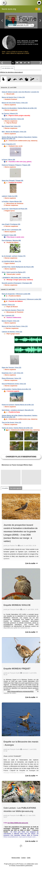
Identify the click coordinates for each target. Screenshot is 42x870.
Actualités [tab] (5, 488)
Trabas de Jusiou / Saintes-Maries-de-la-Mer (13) (17, 428)
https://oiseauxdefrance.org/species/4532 (20, 691)
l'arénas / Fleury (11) (8, 304)
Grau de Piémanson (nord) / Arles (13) (14, 384)
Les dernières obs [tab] (7, 68)
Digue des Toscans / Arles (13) (11, 367)
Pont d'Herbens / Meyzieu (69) (11, 240)
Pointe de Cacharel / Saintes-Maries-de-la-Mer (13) (18, 404)
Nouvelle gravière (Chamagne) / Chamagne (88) (17, 283)
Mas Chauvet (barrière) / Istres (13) (13, 119)
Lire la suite (31, 563)
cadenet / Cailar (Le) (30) (9, 196)
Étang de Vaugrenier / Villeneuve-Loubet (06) (16, 294)
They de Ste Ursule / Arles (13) (11, 422)
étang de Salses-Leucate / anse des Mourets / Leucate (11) (20, 92)
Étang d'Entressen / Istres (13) (11, 378)
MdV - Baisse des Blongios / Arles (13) (14, 131)
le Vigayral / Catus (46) (9, 235)
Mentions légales (16, 857)
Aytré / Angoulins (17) (9, 144)
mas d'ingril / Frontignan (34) (11, 224)
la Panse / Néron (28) (8, 159)
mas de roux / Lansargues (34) (11, 229)
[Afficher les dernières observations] (11, 72)
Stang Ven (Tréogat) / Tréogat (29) (12, 180)
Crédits (28, 857)
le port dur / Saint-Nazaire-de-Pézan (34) (14, 209)
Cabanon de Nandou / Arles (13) (12, 332)
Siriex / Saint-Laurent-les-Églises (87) (13, 272)
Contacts (23, 857)
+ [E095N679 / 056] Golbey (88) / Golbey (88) (16, 277)
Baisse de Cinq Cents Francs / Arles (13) (15, 103)
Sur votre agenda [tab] (15, 488)
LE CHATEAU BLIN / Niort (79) (11, 261)
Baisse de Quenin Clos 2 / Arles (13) (13, 97)
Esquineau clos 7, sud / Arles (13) (12, 373)
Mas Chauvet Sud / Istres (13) (11, 126)
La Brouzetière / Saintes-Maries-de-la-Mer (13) (16, 389)
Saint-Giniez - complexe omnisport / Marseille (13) (17, 410)
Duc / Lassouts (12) (8, 315)
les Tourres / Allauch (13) (10, 113)
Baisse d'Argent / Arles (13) (10, 321)
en (39, 9)
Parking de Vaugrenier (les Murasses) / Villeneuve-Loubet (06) (21, 299)
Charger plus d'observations (21, 457)
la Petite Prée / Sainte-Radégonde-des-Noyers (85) (18, 267)
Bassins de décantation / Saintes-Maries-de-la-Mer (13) (19, 108)
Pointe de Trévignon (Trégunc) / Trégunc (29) (16, 165)
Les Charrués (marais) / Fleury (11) (13, 310)
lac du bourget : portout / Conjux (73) (13, 256)
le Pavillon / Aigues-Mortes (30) (12, 201)
